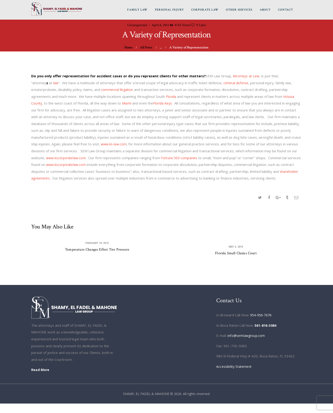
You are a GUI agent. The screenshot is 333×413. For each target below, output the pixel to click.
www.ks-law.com (114, 144)
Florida (171, 97)
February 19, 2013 (97, 250)
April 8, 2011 (160, 25)
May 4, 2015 (236, 254)
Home (128, 48)
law (56, 83)
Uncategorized (137, 25)
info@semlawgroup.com (247, 345)
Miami (126, 103)
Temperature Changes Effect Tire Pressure (97, 257)
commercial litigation (117, 90)
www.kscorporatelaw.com (66, 158)
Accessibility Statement (234, 375)
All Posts (146, 48)
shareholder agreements (58, 178)
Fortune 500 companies (181, 158)
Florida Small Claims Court (236, 261)
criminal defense (236, 83)
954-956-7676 (262, 324)
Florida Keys (163, 103)
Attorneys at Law (246, 76)
